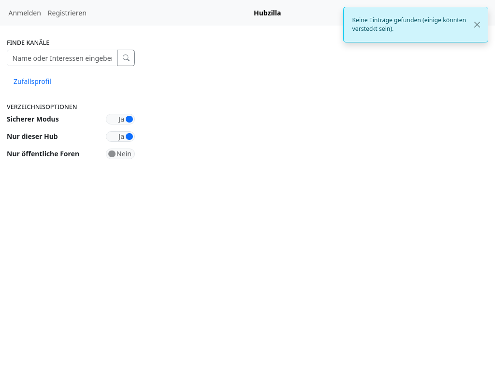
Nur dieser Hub (32, 136)
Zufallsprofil (32, 81)
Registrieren (67, 12)
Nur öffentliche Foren (43, 153)
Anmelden (25, 12)
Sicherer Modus (33, 118)
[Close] (477, 24)
